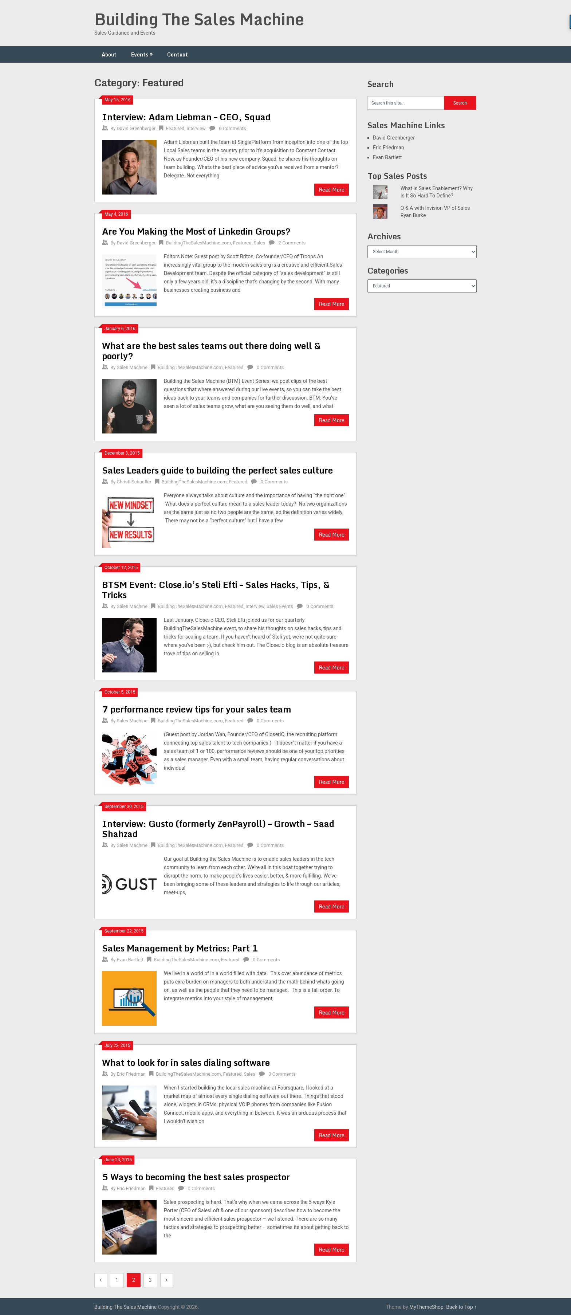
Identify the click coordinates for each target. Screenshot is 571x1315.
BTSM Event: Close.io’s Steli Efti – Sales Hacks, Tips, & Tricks (216, 589)
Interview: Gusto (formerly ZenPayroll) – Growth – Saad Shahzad (218, 828)
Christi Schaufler (134, 481)
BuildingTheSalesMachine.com (198, 243)
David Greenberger (136, 128)
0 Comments (232, 128)
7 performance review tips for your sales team (196, 709)
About (109, 54)
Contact (177, 54)
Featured (175, 128)
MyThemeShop (426, 1307)
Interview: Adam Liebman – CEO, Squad (186, 117)
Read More (331, 189)
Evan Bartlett (130, 959)
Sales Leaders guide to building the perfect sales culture (217, 470)
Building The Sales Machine (199, 19)
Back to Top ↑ (461, 1307)
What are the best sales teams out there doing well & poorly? (211, 350)
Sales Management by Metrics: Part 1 (180, 948)
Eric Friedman (131, 1074)
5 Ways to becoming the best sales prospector (196, 1177)
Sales (259, 243)
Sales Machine (132, 367)
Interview (196, 128)
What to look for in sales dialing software (186, 1062)
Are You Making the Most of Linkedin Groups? (196, 231)
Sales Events (280, 606)
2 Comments (292, 243)
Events (139, 54)
